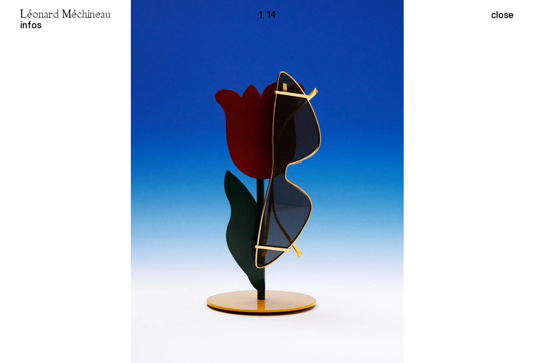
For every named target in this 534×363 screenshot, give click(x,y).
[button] (401, 181)
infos (30, 25)
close (502, 15)
